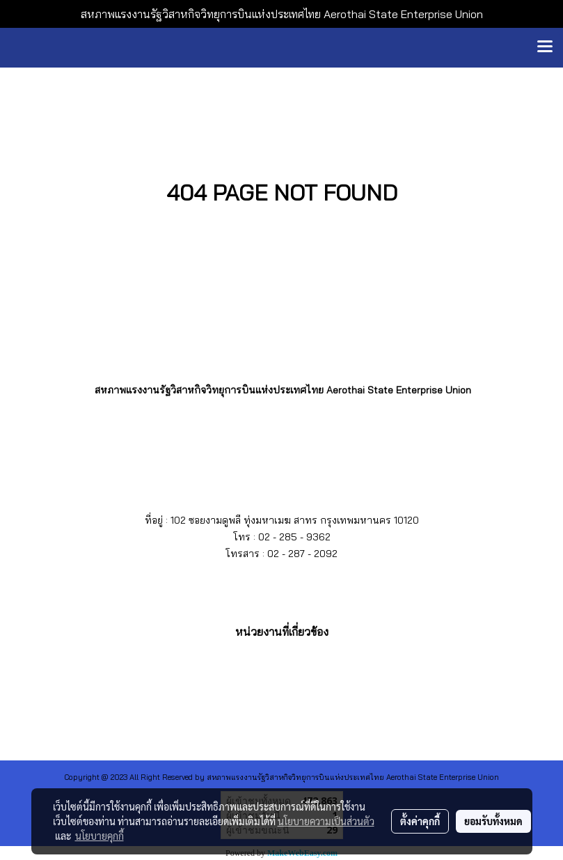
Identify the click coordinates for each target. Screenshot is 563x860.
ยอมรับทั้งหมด (493, 821)
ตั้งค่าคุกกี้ (420, 821)
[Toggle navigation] (545, 47)
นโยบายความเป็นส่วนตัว (326, 821)
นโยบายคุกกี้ (99, 835)
